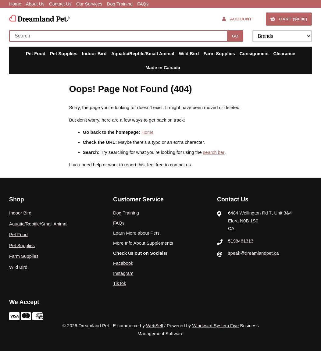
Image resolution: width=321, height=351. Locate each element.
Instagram (123, 272)
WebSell (154, 325)
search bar (213, 152)
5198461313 (240, 240)
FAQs (144, 3)
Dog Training (121, 3)
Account (237, 18)
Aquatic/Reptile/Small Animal (142, 53)
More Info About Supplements (143, 242)
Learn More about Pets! (137, 232)
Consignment (254, 53)
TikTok (119, 282)
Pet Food (35, 53)
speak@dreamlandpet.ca (253, 252)
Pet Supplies (63, 53)
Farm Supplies (219, 53)
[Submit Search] (235, 36)
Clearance (284, 53)
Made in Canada (162, 67)
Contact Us (60, 3)
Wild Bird (189, 53)
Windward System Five (215, 325)
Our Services (90, 3)
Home (15, 3)
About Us (35, 3)
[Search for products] (119, 36)
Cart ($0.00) (288, 18)
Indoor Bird (94, 53)
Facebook (123, 262)
